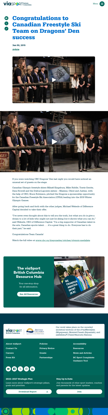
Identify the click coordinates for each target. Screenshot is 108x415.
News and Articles (82, 353)
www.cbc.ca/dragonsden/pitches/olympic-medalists (63, 240)
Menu (99, 3)
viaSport (17, 3)
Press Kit (10, 357)
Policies (44, 344)
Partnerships (46, 357)
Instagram (26, 368)
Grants (43, 353)
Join (79, 391)
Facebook (14, 368)
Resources (78, 348)
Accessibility (79, 344)
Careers (10, 353)
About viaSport (13, 344)
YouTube (8, 368)
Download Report (33, 391)
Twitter (20, 368)
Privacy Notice (47, 348)
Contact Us (11, 348)
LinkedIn (32, 368)
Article (15, 50)
